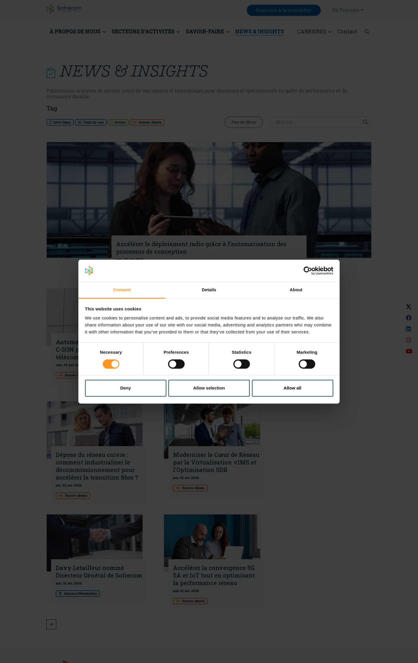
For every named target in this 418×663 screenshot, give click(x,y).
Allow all (292, 388)
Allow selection (209, 388)
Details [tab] (209, 289)
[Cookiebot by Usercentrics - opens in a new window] (307, 270)
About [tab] (296, 289)
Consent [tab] (122, 289)
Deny (125, 388)
